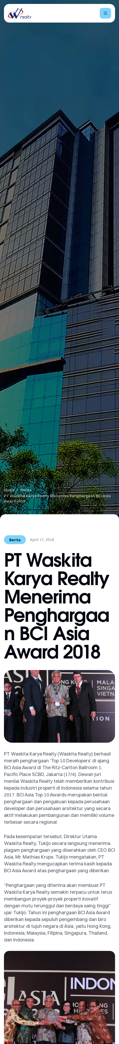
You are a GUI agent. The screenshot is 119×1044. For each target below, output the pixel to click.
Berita (15, 540)
